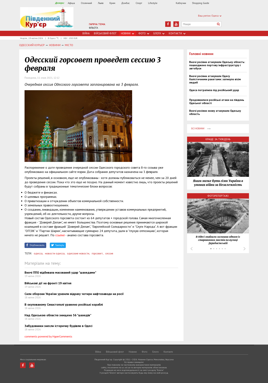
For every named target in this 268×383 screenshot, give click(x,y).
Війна (86, 33)
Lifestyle (152, 3)
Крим (112, 3)
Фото (143, 33)
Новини (127, 33)
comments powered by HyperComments (48, 336)
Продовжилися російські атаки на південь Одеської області (216, 101)
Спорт (139, 3)
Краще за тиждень (218, 139)
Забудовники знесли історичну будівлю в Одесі (58, 326)
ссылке (60, 235)
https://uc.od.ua (46, 19)
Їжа (168, 3)
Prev (191, 248)
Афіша (71, 3)
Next (244, 248)
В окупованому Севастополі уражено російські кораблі (64, 304)
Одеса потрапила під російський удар (214, 90)
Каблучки (181, 3)
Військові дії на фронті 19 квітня (48, 283)
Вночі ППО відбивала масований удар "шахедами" (60, 272)
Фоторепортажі (218, 195)
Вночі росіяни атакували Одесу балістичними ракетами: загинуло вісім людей (215, 79)
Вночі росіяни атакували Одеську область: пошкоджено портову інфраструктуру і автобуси (217, 65)
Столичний (86, 3)
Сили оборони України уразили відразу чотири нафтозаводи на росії (74, 294)
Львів (101, 3)
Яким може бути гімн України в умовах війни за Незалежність (218, 183)
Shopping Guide (200, 3)
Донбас (125, 3)
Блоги (158, 33)
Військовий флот (105, 33)
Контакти (177, 33)
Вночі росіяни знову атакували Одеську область (215, 112)
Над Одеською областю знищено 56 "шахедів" (58, 315)
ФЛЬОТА (93, 27)
